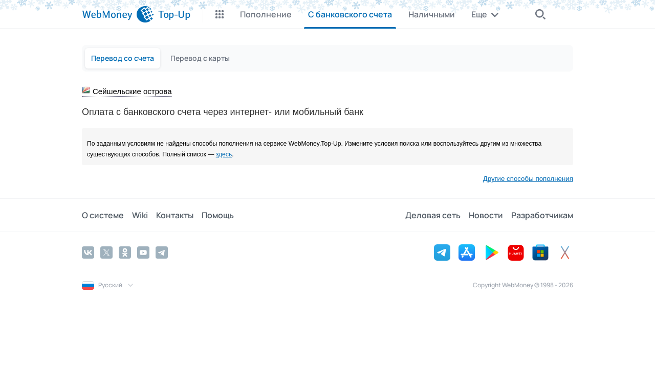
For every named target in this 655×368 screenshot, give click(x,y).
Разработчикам (542, 215)
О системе (103, 215)
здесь (224, 154)
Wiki (140, 215)
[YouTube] (143, 252)
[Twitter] (106, 252)
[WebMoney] (118, 14)
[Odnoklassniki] (125, 252)
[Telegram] (162, 252)
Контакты (174, 215)
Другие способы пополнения (528, 178)
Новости (486, 215)
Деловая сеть (433, 215)
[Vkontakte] (88, 252)
